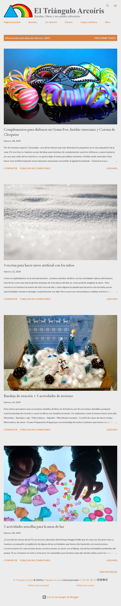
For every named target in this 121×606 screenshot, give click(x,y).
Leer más (112, 168)
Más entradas (108, 572)
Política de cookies (85, 585)
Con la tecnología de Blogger (60, 597)
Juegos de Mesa (89, 22)
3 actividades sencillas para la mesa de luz (34, 526)
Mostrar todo (105, 37)
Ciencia (68, 22)
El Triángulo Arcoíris (23, 580)
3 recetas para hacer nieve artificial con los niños (39, 265)
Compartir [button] (10, 168)
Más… (108, 22)
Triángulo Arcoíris (53, 580)
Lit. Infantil (51, 22)
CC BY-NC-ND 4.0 (88, 580)
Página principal (12, 22)
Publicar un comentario (35, 168)
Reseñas (32, 22)
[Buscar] (108, 6)
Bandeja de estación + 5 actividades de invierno (38, 395)
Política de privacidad (38, 585)
